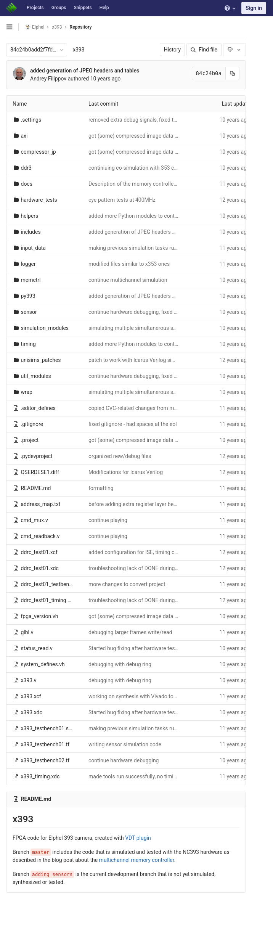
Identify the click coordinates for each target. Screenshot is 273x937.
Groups (58, 7)
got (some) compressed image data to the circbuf (147, 136)
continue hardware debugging (123, 760)
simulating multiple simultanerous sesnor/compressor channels (164, 328)
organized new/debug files (119, 456)
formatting (101, 488)
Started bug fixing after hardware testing (136, 648)
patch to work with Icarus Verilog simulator (139, 360)
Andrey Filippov (48, 79)
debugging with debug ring (119, 664)
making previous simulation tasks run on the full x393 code (158, 248)
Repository (81, 27)
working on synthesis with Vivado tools (134, 696)
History (169, 50)
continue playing (107, 520)
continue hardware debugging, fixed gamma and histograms (159, 312)
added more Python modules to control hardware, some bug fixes (165, 216)
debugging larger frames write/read (130, 632)
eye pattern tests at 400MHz (122, 200)
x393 (79, 50)
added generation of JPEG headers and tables (84, 71)
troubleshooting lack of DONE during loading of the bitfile (155, 568)
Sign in (254, 8)
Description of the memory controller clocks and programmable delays (171, 184)
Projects (35, 7)
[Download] (231, 49)
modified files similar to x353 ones (129, 264)
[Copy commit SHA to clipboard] (230, 73)
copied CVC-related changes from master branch (146, 408)
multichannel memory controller (136, 860)
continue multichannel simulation (127, 280)
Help (104, 7)
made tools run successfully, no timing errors (141, 776)
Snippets (83, 7)
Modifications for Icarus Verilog (125, 472)
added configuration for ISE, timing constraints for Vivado (156, 552)
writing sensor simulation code (124, 744)
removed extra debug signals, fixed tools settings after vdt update (165, 120)
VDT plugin (138, 838)
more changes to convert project (126, 584)
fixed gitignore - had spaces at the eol (132, 424)
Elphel (34, 27)
